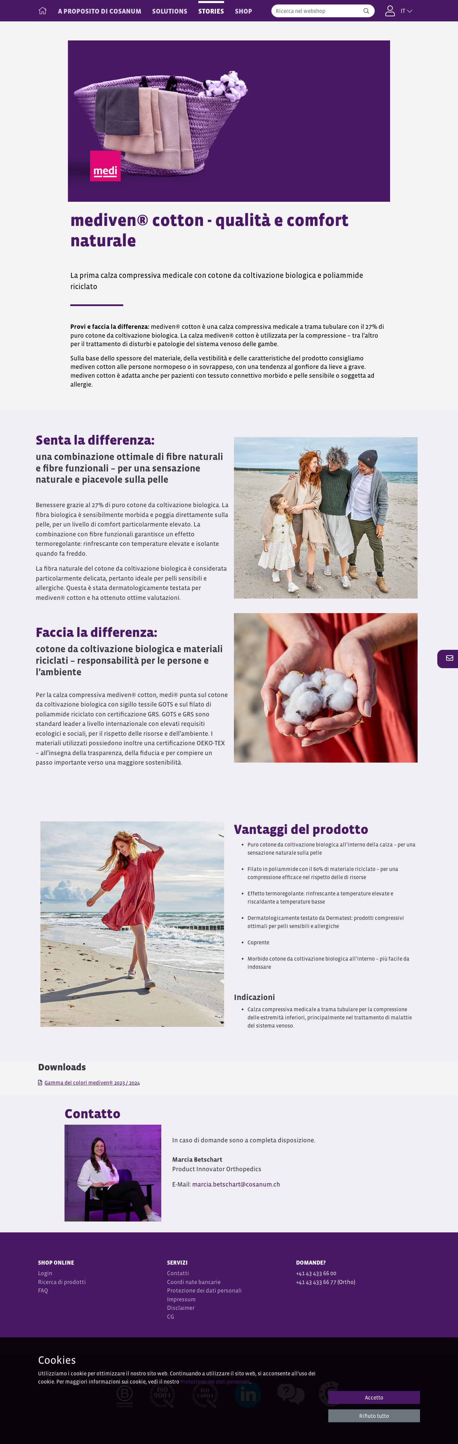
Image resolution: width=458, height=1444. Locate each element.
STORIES (211, 11)
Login (45, 1273)
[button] (447, 659)
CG (171, 1317)
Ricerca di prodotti (62, 1282)
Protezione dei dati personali (204, 1290)
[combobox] (323, 10)
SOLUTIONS (169, 11)
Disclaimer (181, 1308)
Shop (243, 11)
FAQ (43, 1290)
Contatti (178, 1273)
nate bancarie (203, 1282)
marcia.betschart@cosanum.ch (236, 1184)
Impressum (181, 1299)
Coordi (175, 1282)
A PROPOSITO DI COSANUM (99, 11)
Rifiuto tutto (374, 1416)
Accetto (374, 1397)
